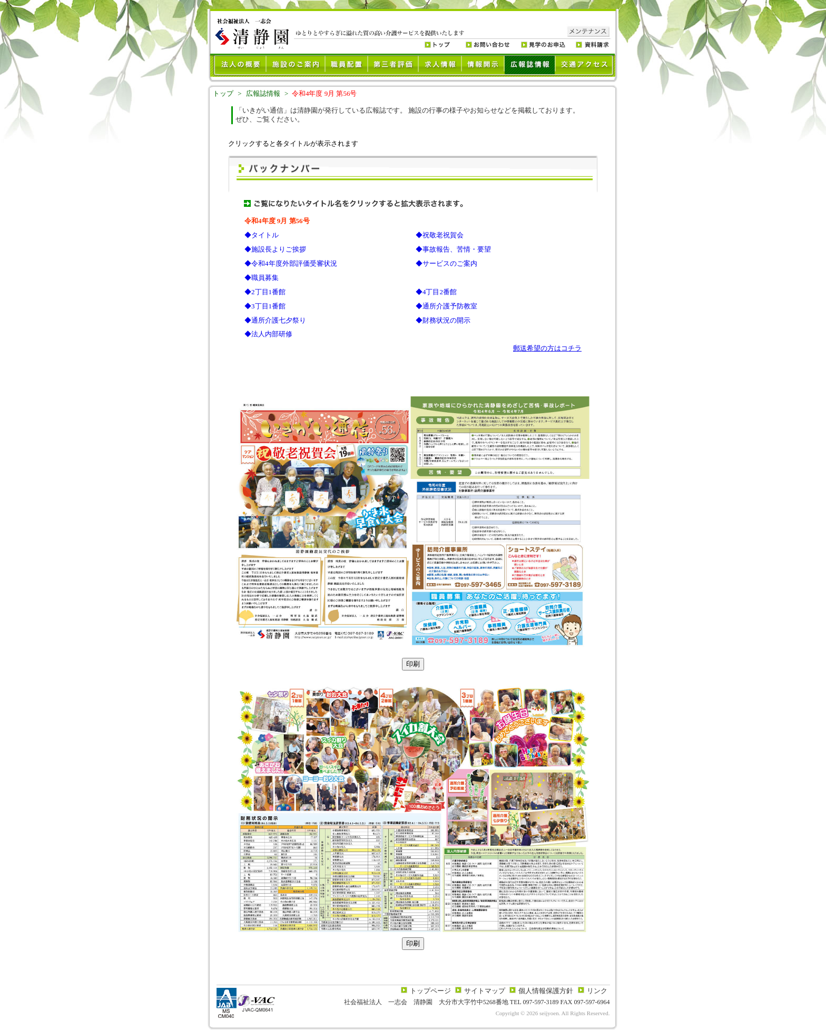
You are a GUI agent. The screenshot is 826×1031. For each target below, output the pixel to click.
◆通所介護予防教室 (446, 306)
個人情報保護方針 (545, 991)
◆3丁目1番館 (265, 306)
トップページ (430, 991)
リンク (597, 991)
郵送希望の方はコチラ (547, 348)
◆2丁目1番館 (265, 292)
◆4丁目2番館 (436, 292)
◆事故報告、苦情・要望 (453, 249)
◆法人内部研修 (268, 334)
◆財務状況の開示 (443, 320)
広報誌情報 (263, 93)
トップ (223, 93)
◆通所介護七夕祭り (275, 320)
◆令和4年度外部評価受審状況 (290, 263)
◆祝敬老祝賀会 (440, 235)
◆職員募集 (261, 278)
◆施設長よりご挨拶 (275, 249)
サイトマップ (484, 991)
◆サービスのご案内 (446, 263)
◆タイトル (261, 235)
